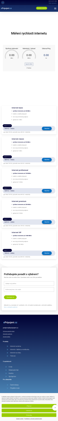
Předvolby (29, 415)
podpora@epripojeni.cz (10, 328)
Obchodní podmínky (7, 334)
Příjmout (29, 406)
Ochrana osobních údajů (8, 331)
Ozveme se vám (41, 8)
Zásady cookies (19, 418)
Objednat (46, 128)
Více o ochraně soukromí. (11, 307)
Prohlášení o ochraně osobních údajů (33, 418)
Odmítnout (29, 410)
